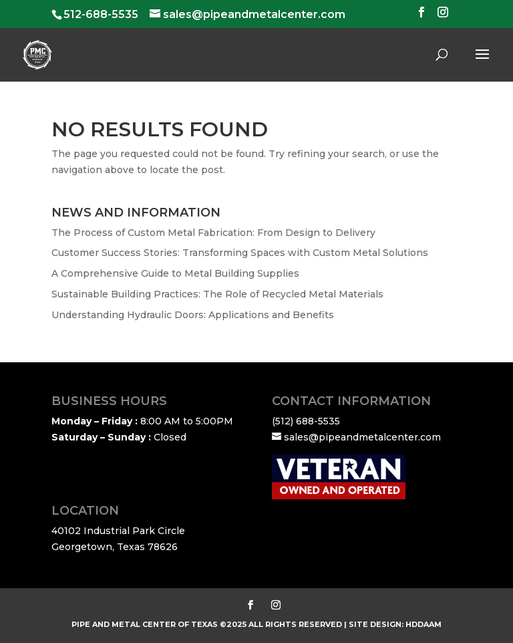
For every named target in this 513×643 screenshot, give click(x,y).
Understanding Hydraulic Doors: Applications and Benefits (192, 315)
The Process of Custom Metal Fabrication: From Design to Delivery (213, 233)
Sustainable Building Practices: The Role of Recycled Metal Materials (217, 294)
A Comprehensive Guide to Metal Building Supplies (175, 273)
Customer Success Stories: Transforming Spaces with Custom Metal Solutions (239, 253)
